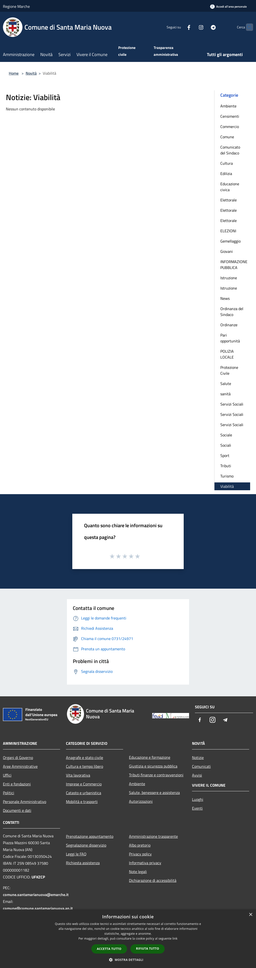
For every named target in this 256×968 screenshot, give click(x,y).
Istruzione (228, 278)
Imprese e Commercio (84, 784)
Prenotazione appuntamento (89, 836)
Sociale (226, 435)
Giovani (226, 251)
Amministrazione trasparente (153, 836)
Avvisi (197, 775)
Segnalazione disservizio (86, 845)
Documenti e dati (17, 810)
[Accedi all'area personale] (228, 6)
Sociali (225, 445)
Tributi (225, 466)
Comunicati (201, 766)
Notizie (198, 757)
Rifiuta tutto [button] (147, 948)
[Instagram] (191, 27)
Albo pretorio (139, 845)
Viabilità (227, 486)
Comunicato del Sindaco (230, 150)
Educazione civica (229, 187)
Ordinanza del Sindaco (231, 311)
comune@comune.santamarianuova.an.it (38, 908)
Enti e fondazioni (17, 784)
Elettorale (228, 200)
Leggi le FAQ (76, 854)
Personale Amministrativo (24, 802)
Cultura (226, 163)
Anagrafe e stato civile (84, 757)
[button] (128, 959)
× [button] (250, 915)
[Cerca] (247, 27)
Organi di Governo (18, 757)
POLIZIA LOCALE (227, 354)
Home (14, 73)
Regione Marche (16, 6)
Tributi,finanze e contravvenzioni (156, 775)
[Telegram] (204, 27)
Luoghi (197, 799)
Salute (225, 383)
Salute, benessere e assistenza (154, 792)
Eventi (197, 808)
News (225, 298)
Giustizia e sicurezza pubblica (153, 766)
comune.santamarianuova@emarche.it (36, 895)
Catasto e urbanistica (83, 793)
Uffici (7, 775)
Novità (31, 73)
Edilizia (226, 173)
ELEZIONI (228, 231)
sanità (225, 394)
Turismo (227, 476)
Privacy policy (140, 854)
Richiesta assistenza (83, 863)
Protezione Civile (229, 370)
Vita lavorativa (78, 775)
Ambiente (228, 106)
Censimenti (229, 116)
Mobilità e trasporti (82, 802)
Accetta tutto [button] (109, 949)
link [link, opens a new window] (175, 938)
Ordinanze (228, 325)
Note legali (138, 872)
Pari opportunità (230, 338)
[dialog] (128, 939)
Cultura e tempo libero (84, 766)
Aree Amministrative (20, 766)
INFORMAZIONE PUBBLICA (233, 264)
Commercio (229, 126)
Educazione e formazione (149, 757)
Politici (8, 793)
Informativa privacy (145, 863)
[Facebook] (179, 27)
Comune (227, 137)
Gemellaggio (230, 241)
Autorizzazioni (141, 801)
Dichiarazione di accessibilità (152, 880)
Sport (224, 455)
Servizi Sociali (231, 404)
